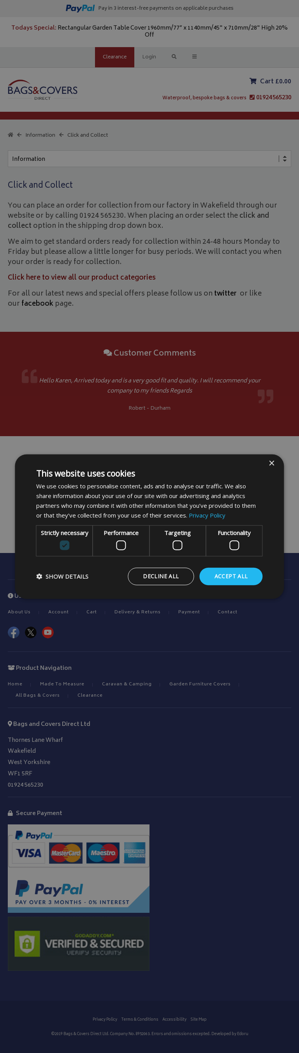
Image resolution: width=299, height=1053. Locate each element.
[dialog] (149, 526)
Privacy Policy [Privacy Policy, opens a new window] (207, 515)
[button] (62, 576)
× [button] (271, 464)
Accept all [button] (231, 576)
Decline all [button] (161, 576)
